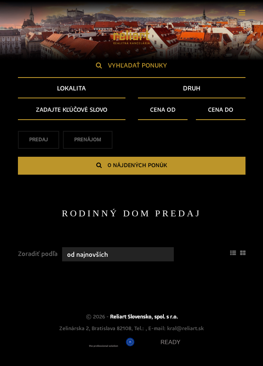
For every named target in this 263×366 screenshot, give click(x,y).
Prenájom (87, 142)
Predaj (38, 142)
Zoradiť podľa (38, 254)
